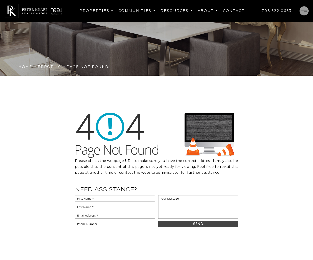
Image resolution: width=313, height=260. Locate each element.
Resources (176, 11)
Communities (136, 11)
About (208, 11)
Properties (96, 11)
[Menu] (304, 10)
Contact (234, 11)
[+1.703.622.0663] (277, 10)
